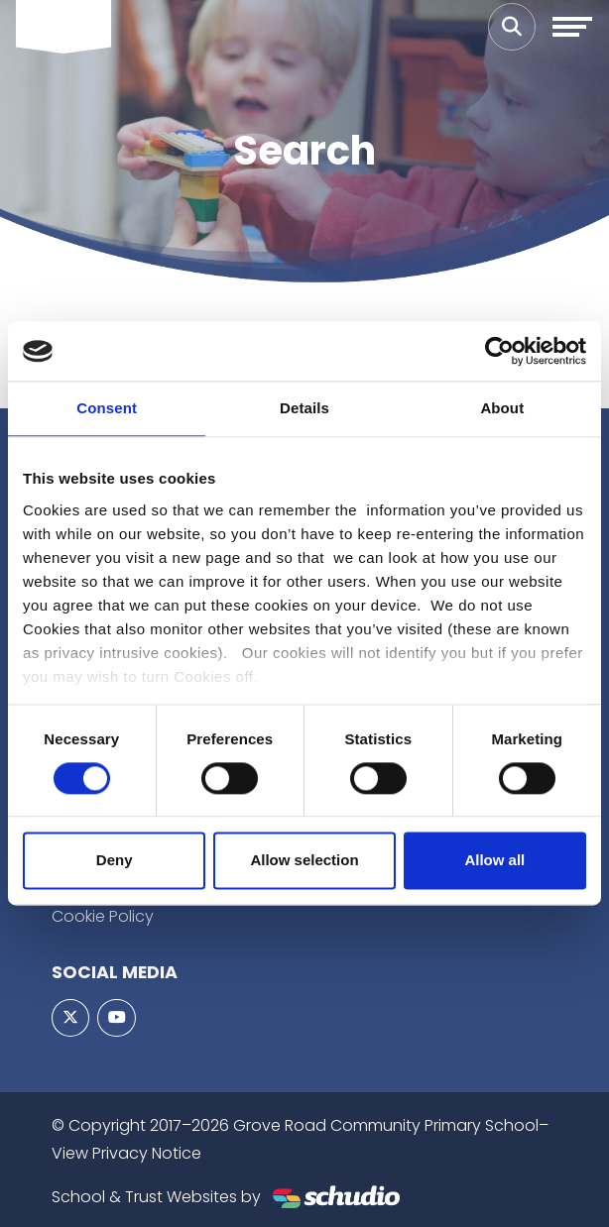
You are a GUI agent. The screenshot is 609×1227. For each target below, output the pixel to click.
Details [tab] (304, 407)
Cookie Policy (103, 916)
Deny (114, 860)
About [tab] (502, 407)
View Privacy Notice (126, 1153)
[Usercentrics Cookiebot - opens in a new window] (499, 351)
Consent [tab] (106, 407)
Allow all (494, 860)
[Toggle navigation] (572, 27)
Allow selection (304, 860)
